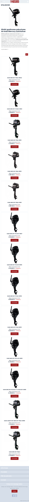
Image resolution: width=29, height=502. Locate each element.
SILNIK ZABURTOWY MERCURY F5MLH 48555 (14, 420)
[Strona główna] (14, 1)
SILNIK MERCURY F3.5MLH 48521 (14, 109)
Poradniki (14, 472)
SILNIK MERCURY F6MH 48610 (14, 171)
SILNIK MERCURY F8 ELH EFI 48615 (14, 358)
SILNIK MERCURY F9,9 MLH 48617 (14, 233)
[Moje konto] (28, 1)
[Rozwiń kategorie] (1, 1)
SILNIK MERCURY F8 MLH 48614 (14, 296)
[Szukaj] (4, 1)
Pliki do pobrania (14, 476)
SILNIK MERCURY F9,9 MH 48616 (14, 265)
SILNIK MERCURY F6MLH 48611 (14, 202)
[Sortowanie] (26, 54)
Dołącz (14, 491)
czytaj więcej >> (4, 49)
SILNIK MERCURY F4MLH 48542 (14, 77)
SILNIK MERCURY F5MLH (14, 452)
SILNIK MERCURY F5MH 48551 (14, 140)
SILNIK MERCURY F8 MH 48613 (14, 327)
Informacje (14, 468)
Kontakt (3, 480)
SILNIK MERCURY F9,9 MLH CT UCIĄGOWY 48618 (14, 389)
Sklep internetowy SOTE (24, 500)
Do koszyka (14, 84)
